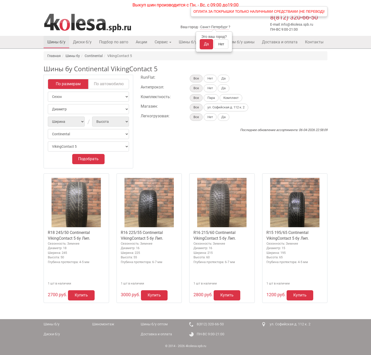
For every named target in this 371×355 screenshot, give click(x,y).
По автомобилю (109, 83)
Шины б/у (56, 42)
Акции (141, 42)
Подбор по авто (113, 42)
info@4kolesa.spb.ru (297, 24)
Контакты (314, 42)
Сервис (163, 42)
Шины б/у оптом (194, 42)
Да (206, 44)
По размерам (68, 83)
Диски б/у (82, 42)
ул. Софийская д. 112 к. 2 (290, 324)
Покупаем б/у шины (235, 42)
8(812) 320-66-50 (294, 17)
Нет (221, 44)
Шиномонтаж (103, 324)
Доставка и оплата (280, 42)
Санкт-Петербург (214, 27)
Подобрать (88, 158)
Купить (81, 295)
